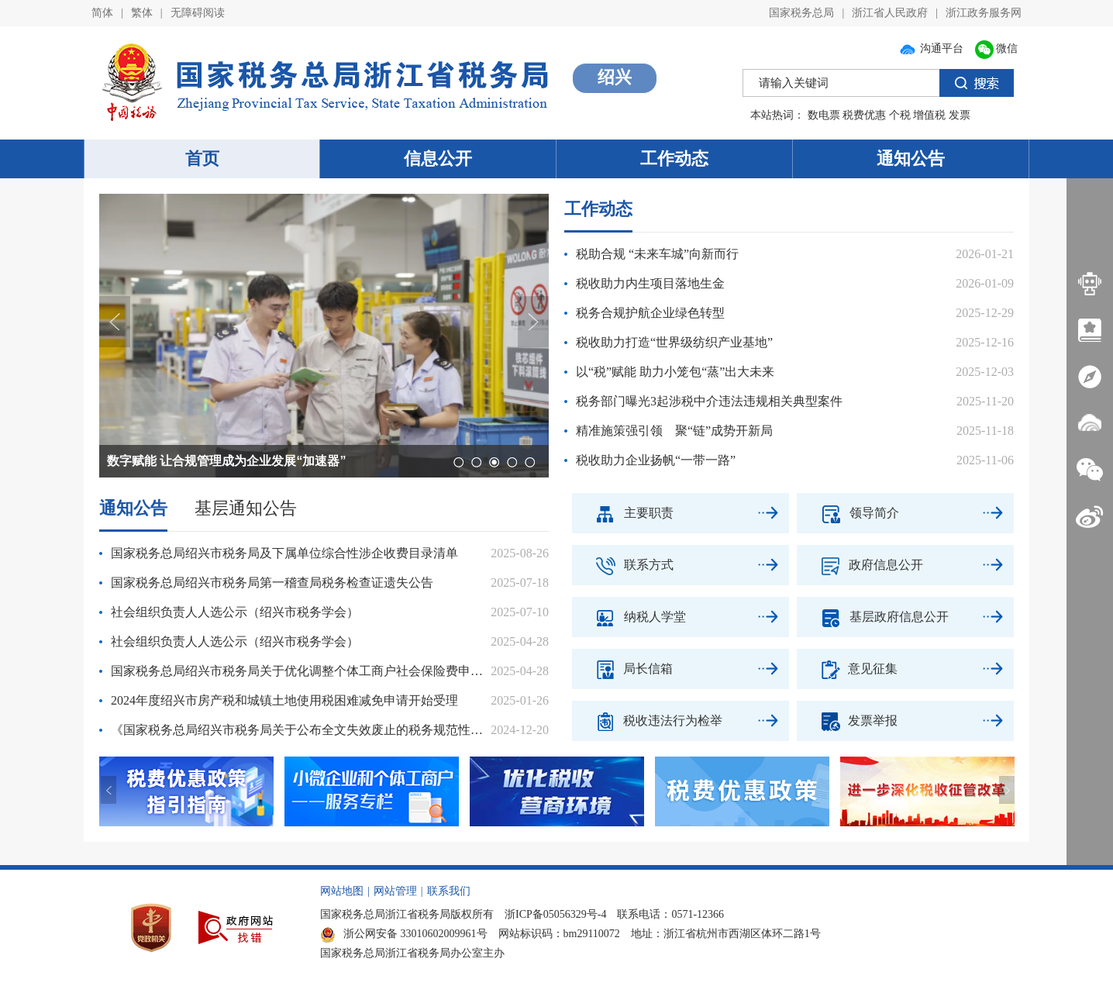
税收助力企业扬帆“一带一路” (656, 460)
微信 (996, 48)
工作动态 (674, 158)
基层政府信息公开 (873, 616)
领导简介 (848, 512)
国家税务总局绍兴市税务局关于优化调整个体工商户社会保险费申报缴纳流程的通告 (301, 670)
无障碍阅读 (198, 13)
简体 (102, 13)
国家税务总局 (801, 13)
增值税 (929, 115)
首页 (202, 158)
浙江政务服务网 (984, 13)
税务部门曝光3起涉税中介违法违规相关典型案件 (709, 401)
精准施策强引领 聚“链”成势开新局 (674, 430)
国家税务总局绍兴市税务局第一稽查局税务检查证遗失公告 (272, 582)
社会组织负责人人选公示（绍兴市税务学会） (235, 612)
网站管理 (395, 891)
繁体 (142, 13)
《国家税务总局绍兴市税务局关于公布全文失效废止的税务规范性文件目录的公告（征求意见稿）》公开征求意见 (301, 729)
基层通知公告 (246, 508)
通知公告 (911, 158)
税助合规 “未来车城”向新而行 (657, 253)
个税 (900, 115)
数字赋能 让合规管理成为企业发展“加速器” (226, 460)
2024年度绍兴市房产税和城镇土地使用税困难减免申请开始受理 (284, 700)
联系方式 (623, 564)
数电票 (824, 115)
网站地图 (342, 891)
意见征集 (847, 668)
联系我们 (448, 891)
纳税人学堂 (629, 616)
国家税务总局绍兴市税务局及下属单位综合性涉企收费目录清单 (284, 553)
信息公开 (438, 158)
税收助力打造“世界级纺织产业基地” (674, 342)
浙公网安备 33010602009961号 (404, 933)
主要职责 (623, 512)
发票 (959, 115)
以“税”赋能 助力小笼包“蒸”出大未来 (675, 371)
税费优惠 (864, 115)
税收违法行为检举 (647, 720)
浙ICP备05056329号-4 (555, 914)
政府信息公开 (860, 564)
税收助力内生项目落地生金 (650, 283)
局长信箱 (622, 668)
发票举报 (847, 720)
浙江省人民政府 (890, 13)
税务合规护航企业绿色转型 (650, 312)
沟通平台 (930, 48)
